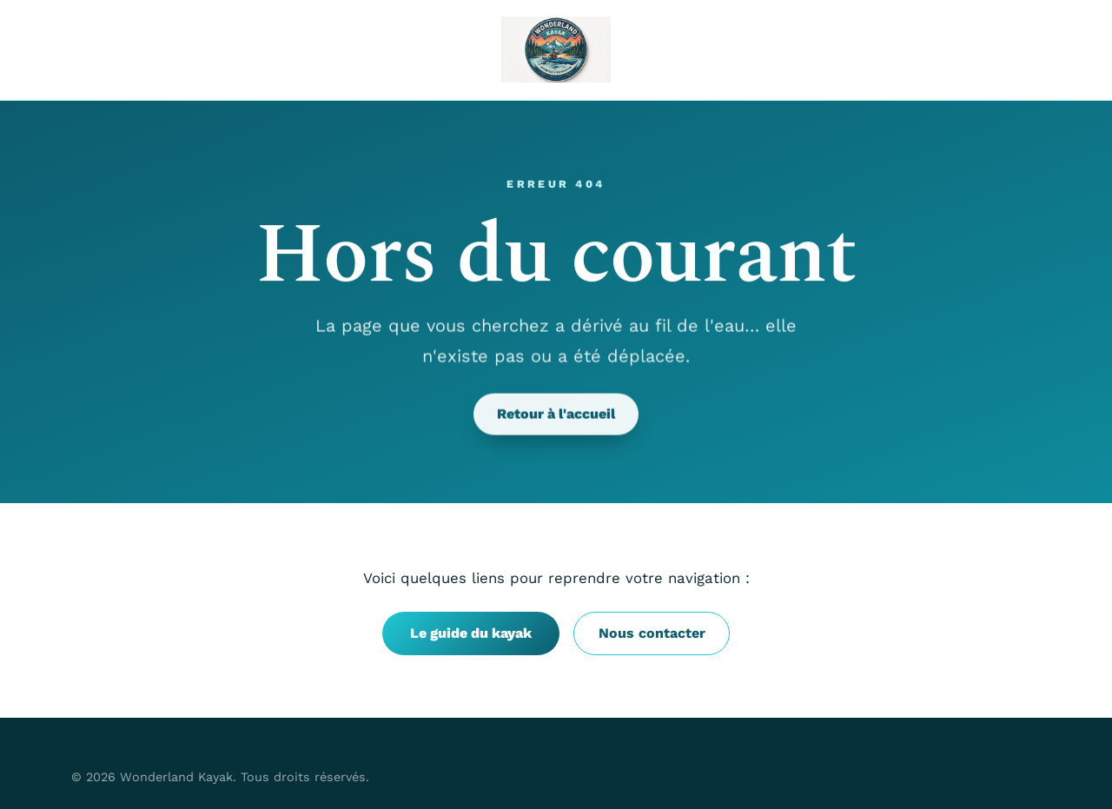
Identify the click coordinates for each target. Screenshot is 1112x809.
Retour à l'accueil (556, 414)
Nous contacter (652, 633)
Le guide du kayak (471, 633)
